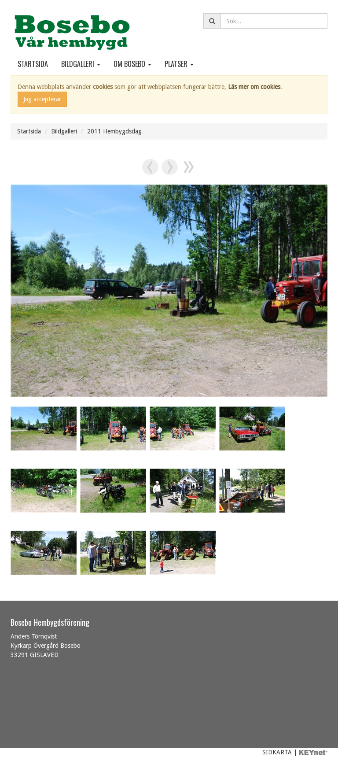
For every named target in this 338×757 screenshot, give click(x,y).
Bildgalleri (80, 64)
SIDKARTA (277, 752)
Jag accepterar (42, 99)
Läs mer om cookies (254, 86)
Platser (179, 64)
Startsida (33, 64)
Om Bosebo (132, 64)
